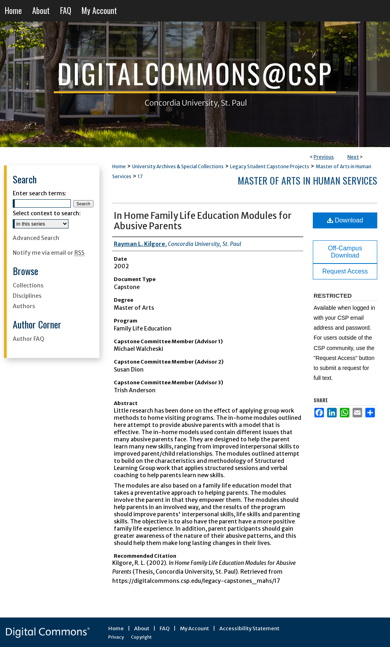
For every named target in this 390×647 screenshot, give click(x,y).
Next (353, 157)
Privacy (116, 637)
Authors (24, 306)
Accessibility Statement (249, 628)
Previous (324, 157)
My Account (194, 628)
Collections (28, 285)
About (141, 628)
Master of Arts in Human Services (307, 180)
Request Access (345, 271)
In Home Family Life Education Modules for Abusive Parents (203, 221)
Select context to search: (47, 213)
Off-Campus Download (345, 252)
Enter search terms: (39, 193)
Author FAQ (28, 338)
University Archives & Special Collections (178, 166)
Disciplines (27, 295)
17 (140, 176)
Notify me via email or (48, 252)
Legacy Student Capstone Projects (269, 166)
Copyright (141, 637)
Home (119, 166)
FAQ (165, 628)
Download (345, 220)
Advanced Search (36, 238)
